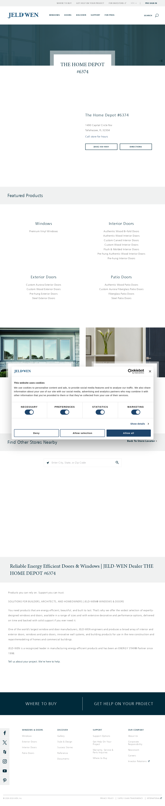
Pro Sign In (151, 3)
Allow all (128, 433)
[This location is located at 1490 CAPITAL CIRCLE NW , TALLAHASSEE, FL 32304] (120, 128)
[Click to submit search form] (118, 463)
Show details (137, 423)
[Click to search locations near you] (48, 463)
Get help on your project (123, 703)
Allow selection (82, 433)
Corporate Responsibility (135, 743)
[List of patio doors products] (121, 292)
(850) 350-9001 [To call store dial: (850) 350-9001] (101, 147)
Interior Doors (121, 223)
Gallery (61, 736)
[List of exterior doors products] (43, 292)
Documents (63, 758)
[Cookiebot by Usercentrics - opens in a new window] (130, 371)
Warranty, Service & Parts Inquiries (103, 751)
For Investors (117, 3)
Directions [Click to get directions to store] (136, 147)
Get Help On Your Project (102, 743)
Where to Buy (64, 3)
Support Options (101, 736)
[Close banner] (150, 371)
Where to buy (41, 703)
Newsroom (133, 750)
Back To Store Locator (141, 440)
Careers (132, 755)
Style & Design (64, 741)
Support (95, 15)
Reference (62, 753)
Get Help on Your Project (90, 3)
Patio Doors (121, 277)
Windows (43, 223)
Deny (36, 433)
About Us (133, 736)
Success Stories (65, 747)
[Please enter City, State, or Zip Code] (83, 463)
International (154, 798)
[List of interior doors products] (121, 245)
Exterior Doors (44, 277)
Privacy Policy (107, 798)
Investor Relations (137, 761)
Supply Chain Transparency (130, 798)
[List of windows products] (43, 231)
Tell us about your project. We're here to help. (34, 661)
